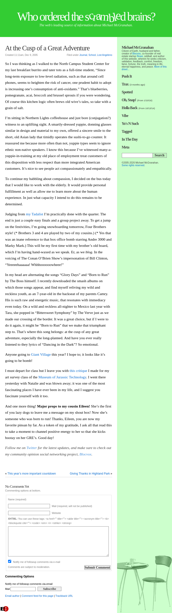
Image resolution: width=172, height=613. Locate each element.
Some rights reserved (133, 165)
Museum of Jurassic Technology (62, 377)
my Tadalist (35, 214)
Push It (127, 76)
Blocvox (85, 454)
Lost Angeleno (104, 55)
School (92, 55)
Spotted (127, 92)
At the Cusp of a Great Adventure (47, 48)
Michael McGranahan (138, 47)
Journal (83, 55)
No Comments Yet (17, 486)
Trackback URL (64, 595)
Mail (20, 588)
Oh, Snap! (129, 100)
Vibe (125, 116)
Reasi (140, 56)
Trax (125, 84)
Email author (12, 595)
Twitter (31, 448)
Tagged (127, 131)
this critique (78, 371)
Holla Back (130, 108)
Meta (125, 147)
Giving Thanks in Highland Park (90, 473)
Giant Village (41, 354)
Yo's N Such (130, 124)
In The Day (130, 139)
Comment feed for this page (37, 595)
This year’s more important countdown (31, 473)
